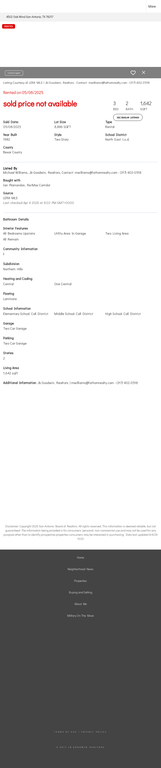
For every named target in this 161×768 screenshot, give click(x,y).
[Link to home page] (10, 6)
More (152, 6)
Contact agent (14, 73)
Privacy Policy (94, 732)
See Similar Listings (128, 117)
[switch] (133, 72)
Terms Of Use (65, 732)
